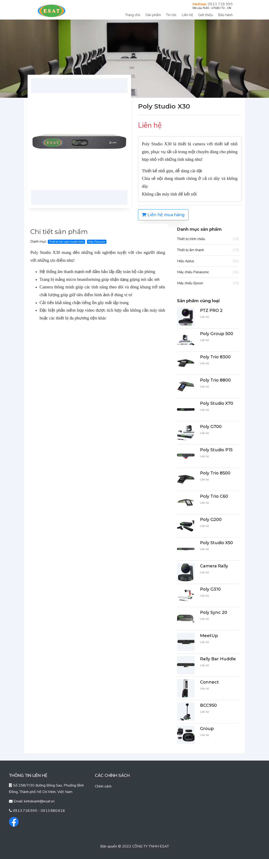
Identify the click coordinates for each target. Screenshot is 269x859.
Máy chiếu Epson (208, 283)
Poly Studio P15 (216, 449)
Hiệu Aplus (208, 261)
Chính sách (103, 786)
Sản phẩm (153, 14)
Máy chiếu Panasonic (208, 272)
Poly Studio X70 (216, 403)
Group (207, 728)
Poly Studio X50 (216, 542)
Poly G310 (210, 589)
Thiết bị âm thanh (208, 250)
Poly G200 (211, 519)
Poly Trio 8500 (215, 473)
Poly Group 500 (216, 333)
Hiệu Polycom (96, 242)
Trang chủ (132, 14)
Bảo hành (225, 14)
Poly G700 (211, 426)
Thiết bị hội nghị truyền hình (66, 242)
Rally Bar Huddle (218, 658)
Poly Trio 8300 (215, 356)
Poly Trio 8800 (215, 380)
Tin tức (171, 14)
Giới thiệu (205, 14)
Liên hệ (187, 14)
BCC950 (208, 705)
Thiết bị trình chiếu (208, 239)
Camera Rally (214, 566)
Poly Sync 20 (213, 612)
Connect (209, 682)
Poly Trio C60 (214, 496)
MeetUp (209, 635)
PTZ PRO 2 (211, 310)
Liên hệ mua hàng (163, 215)
